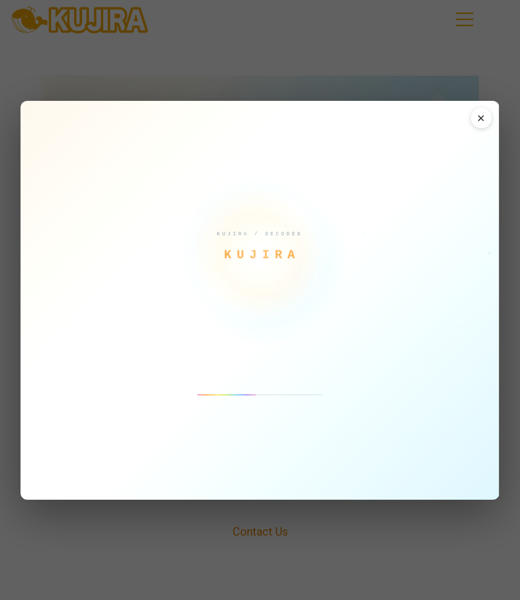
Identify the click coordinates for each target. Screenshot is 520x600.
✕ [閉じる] (481, 118)
